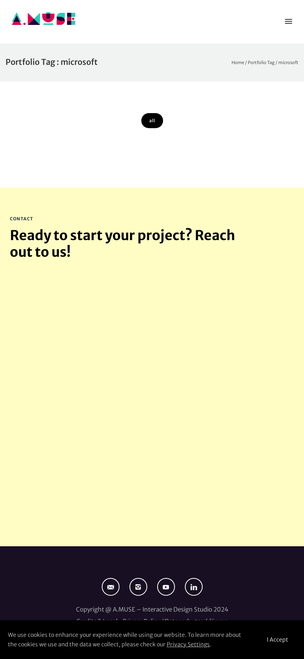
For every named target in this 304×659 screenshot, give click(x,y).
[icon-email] (113, 587)
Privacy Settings (188, 644)
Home (238, 62)
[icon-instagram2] (140, 587)
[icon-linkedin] (194, 587)
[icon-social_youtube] (168, 587)
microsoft (288, 62)
